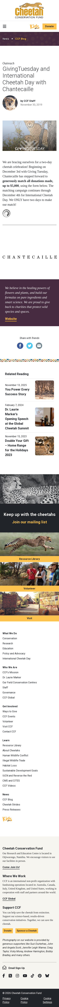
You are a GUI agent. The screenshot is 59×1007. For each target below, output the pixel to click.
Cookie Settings (47, 1000)
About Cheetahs (11, 750)
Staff (5, 687)
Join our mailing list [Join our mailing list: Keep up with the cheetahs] (29, 522)
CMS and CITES (11, 780)
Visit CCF (8, 726)
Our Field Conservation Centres (20, 682)
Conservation (10, 638)
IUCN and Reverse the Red (17, 775)
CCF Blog (20, 38)
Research (8, 643)
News (6, 38)
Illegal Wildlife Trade (14, 760)
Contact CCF (9, 731)
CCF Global (9, 697)
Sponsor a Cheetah (27, 930)
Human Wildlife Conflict (15, 755)
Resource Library (29, 558)
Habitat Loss (10, 765)
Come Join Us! (11, 867)
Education (8, 648)
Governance (9, 692)
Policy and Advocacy (14, 653)
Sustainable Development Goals (20, 770)
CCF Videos (9, 785)
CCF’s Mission (10, 672)
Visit (29, 618)
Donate (49, 26)
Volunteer (29, 588)
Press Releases (11, 809)
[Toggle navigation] (5, 26)
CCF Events (9, 716)
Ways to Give (10, 711)
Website (11, 319)
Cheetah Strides (11, 804)
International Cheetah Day (17, 658)
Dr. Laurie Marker (12, 677)
